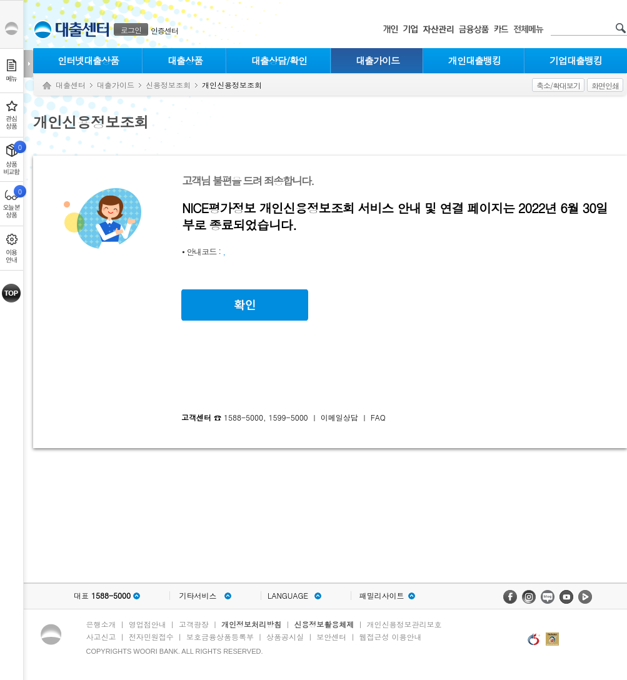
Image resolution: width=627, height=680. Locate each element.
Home (47, 86)
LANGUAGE (288, 595)
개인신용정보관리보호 (404, 624)
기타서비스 (198, 595)
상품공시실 (285, 636)
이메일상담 (339, 417)
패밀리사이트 (381, 595)
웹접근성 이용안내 (390, 636)
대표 (102, 595)
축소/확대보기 (558, 85)
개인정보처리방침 (251, 624)
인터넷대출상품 (88, 60)
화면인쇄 (605, 85)
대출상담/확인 (279, 60)
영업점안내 (147, 624)
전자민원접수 (151, 636)
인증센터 (164, 30)
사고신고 (101, 636)
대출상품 (185, 60)
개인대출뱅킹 (474, 60)
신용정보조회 (168, 84)
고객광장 (194, 624)
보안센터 (331, 636)
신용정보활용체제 (324, 624)
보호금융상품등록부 (220, 636)
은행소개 (101, 624)
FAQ (378, 417)
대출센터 (71, 84)
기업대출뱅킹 (575, 60)
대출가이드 (377, 60)
